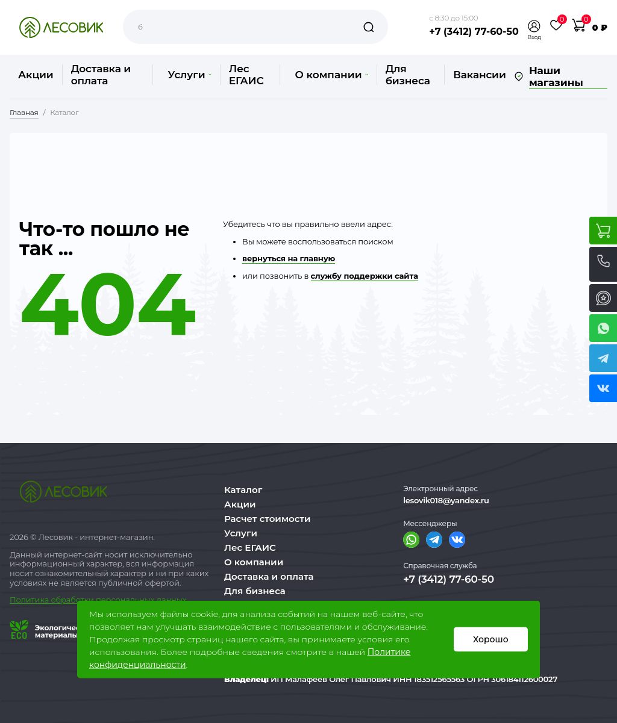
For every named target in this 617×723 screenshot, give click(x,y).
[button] (534, 26)
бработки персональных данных (121, 599)
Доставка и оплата (101, 75)
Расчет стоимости (267, 518)
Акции (36, 75)
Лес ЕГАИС (246, 75)
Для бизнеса (408, 75)
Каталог (243, 489)
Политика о (33, 599)
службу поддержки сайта (364, 276)
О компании (331, 75)
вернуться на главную (288, 258)
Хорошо (491, 639)
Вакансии (479, 75)
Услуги (189, 75)
